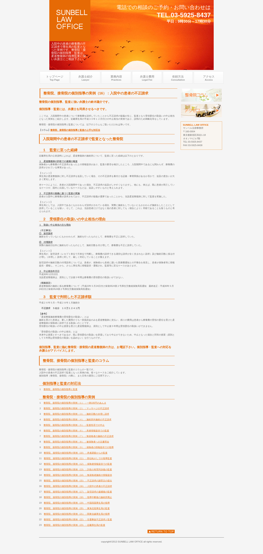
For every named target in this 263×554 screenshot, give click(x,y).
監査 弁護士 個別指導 (201, 95)
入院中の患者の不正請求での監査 (161, 531)
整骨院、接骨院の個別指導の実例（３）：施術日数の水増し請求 (76, 414)
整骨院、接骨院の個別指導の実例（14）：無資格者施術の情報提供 (78, 475)
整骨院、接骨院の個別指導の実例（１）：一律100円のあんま (75, 403)
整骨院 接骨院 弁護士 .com (69, 20)
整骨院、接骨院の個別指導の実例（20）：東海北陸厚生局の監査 (77, 508)
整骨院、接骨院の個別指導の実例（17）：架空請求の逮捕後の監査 (78, 491)
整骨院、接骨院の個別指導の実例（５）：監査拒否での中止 (74, 425)
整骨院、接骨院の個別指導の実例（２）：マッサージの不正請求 (76, 408)
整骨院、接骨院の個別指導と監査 (60, 389)
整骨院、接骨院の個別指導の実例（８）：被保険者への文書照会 (76, 441)
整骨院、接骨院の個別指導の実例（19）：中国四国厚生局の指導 (77, 503)
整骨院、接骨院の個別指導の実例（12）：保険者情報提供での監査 (78, 464)
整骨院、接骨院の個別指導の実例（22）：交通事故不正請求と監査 (78, 519)
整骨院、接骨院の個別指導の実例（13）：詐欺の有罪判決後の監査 (78, 469)
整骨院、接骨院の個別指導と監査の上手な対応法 (75, 130)
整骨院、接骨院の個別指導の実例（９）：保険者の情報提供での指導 (79, 447)
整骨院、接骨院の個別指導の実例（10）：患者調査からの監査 (75, 453)
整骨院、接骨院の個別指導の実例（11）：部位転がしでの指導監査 (78, 458)
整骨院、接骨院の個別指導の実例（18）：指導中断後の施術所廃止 (78, 497)
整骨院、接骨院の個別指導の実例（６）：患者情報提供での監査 (76, 430)
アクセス (201, 110)
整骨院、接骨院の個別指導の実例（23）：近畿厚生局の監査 (74, 525)
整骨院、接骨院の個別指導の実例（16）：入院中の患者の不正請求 (78, 486)
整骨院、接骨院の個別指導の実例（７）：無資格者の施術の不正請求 (79, 436)
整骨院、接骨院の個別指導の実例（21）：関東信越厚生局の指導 (77, 514)
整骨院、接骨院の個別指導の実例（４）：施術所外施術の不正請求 (77, 419)
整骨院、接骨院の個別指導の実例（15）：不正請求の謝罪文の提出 (78, 480)
